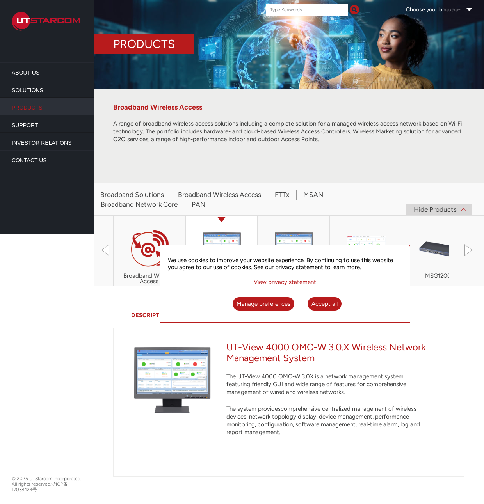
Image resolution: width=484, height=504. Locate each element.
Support (25, 125)
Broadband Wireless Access (219, 195)
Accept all (324, 303)
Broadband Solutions (132, 195)
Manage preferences (263, 303)
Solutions (27, 90)
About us (25, 72)
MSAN (313, 195)
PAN (198, 204)
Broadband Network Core (139, 204)
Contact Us (29, 160)
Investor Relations (42, 143)
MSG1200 (438, 276)
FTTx (282, 195)
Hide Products (435, 209)
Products (27, 108)
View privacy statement (285, 282)
